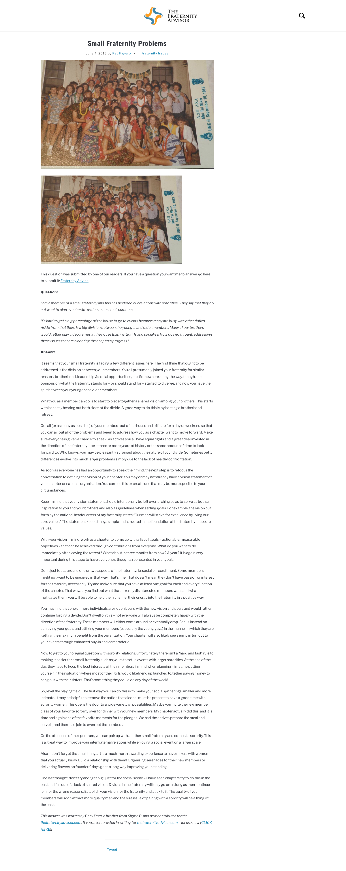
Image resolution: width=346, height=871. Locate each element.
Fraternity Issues (154, 53)
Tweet (112, 850)
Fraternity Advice (74, 281)
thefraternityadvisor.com (61, 823)
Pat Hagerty (122, 53)
